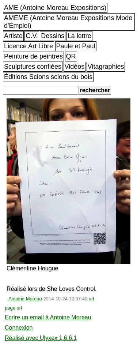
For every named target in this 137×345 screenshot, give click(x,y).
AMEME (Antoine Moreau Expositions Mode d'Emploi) (68, 21)
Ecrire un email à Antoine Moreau (48, 317)
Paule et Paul (75, 46)
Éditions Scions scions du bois (48, 76)
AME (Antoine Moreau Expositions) (55, 7)
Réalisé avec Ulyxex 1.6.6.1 (41, 338)
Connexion (19, 328)
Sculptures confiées (32, 66)
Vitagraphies (106, 66)
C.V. (32, 36)
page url (13, 308)
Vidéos (75, 66)
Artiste (13, 36)
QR (71, 56)
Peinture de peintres (33, 56)
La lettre (79, 36)
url (91, 298)
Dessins (52, 36)
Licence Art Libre (28, 46)
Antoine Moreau (25, 298)
